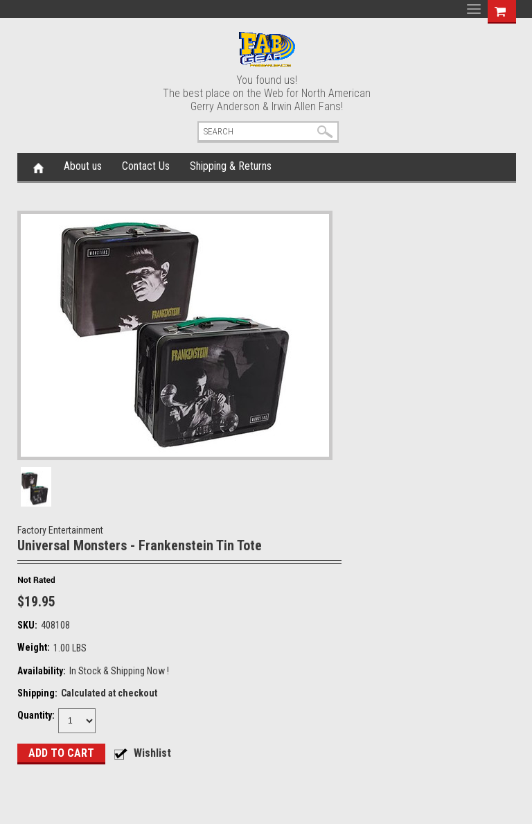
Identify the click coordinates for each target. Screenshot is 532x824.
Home (38, 167)
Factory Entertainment (60, 530)
